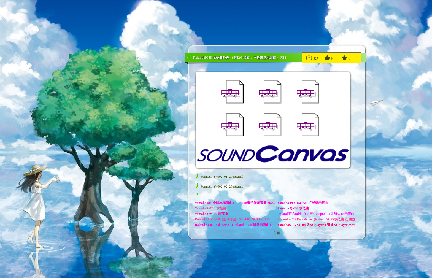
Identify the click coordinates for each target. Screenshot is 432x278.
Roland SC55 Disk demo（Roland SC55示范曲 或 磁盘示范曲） (323, 219)
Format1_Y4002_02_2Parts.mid (219, 186)
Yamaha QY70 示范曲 (293, 208)
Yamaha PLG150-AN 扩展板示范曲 (302, 203)
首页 (277, 233)
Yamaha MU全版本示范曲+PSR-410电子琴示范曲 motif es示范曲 (241, 203)
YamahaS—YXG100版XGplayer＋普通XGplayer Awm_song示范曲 (325, 225)
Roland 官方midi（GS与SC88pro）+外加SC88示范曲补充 (319, 214)
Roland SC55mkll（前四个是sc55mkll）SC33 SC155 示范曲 (237, 219)
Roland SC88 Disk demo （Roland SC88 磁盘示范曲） (234, 225)
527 (312, 58)
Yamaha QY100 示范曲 (211, 214)
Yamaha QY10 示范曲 (210, 208)
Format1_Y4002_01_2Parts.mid (219, 177)
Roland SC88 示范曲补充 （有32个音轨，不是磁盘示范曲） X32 (239, 58)
